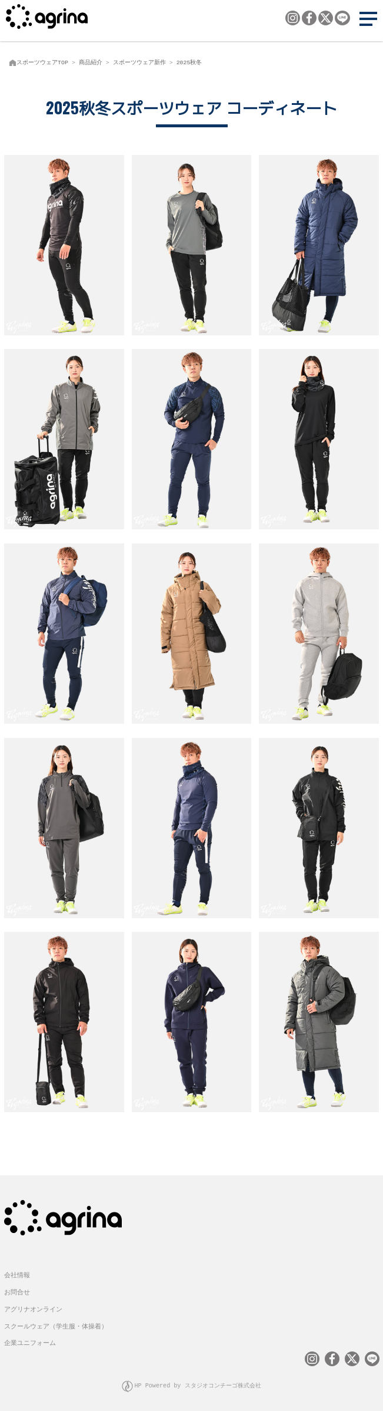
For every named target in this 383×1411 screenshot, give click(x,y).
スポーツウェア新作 (139, 62)
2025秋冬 (189, 62)
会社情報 (17, 1271)
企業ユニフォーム (30, 1339)
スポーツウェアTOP (42, 62)
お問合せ (17, 1288)
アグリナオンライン (33, 1305)
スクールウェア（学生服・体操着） (56, 1322)
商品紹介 (90, 62)
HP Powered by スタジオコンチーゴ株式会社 (198, 1381)
